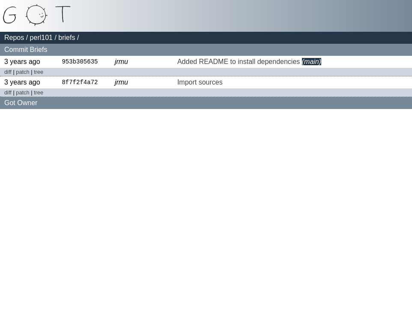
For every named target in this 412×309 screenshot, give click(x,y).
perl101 (41, 37)
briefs (66, 37)
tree (38, 72)
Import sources (200, 83)
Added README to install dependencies (238, 62)
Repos (14, 37)
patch (22, 72)
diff (8, 72)
